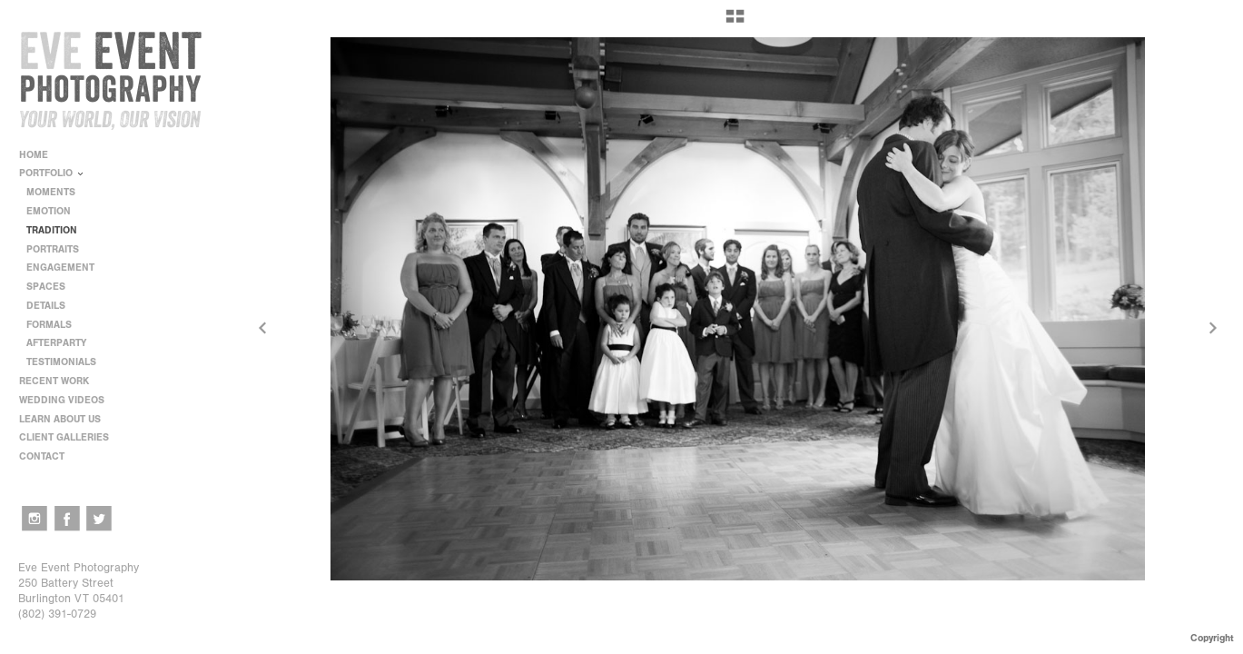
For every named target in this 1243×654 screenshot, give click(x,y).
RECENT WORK (60, 381)
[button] (735, 22)
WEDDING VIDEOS (61, 400)
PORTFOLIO (52, 173)
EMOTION (48, 211)
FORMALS (49, 325)
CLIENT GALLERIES (64, 437)
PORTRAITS (52, 249)
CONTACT (41, 456)
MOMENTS (50, 192)
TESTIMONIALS (61, 362)
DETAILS (45, 306)
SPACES (45, 286)
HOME (33, 155)
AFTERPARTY (56, 343)
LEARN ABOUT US (66, 419)
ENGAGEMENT (60, 267)
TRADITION (51, 230)
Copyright (1212, 638)
